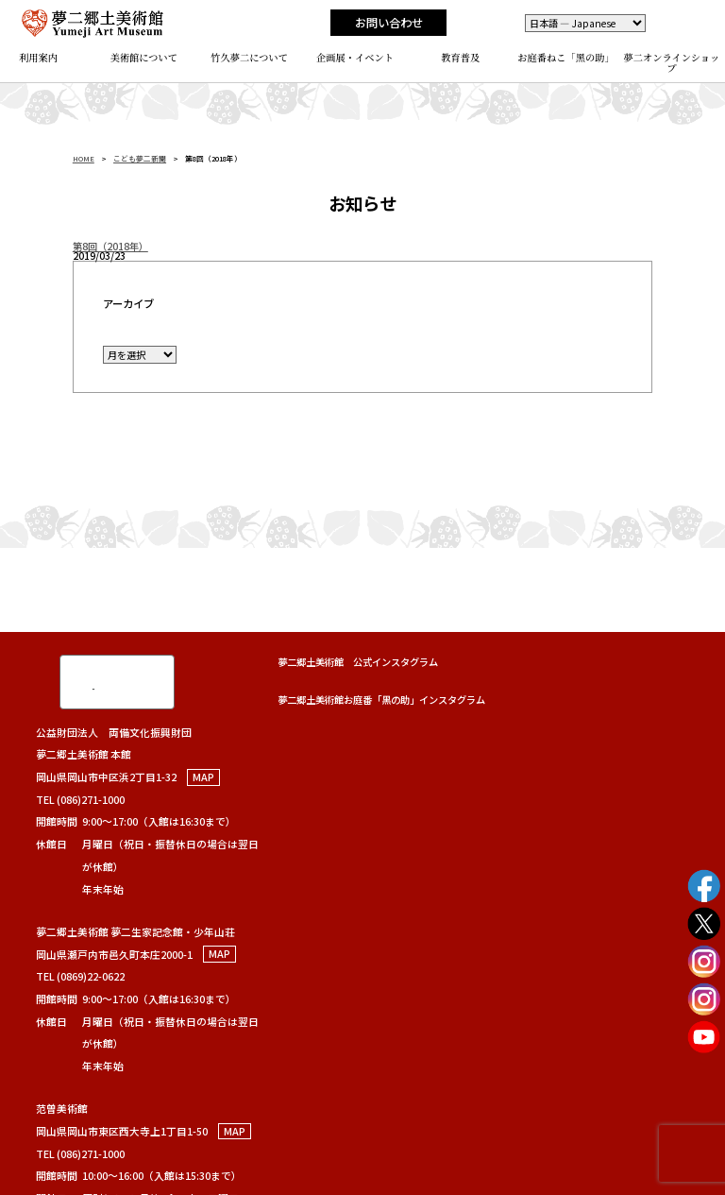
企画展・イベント (355, 57)
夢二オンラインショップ (672, 62)
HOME (83, 158)
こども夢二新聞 (139, 158)
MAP (203, 777)
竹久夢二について (249, 57)
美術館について (144, 57)
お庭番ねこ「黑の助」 (566, 57)
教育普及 (460, 57)
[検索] (96, 681)
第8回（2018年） (110, 246)
